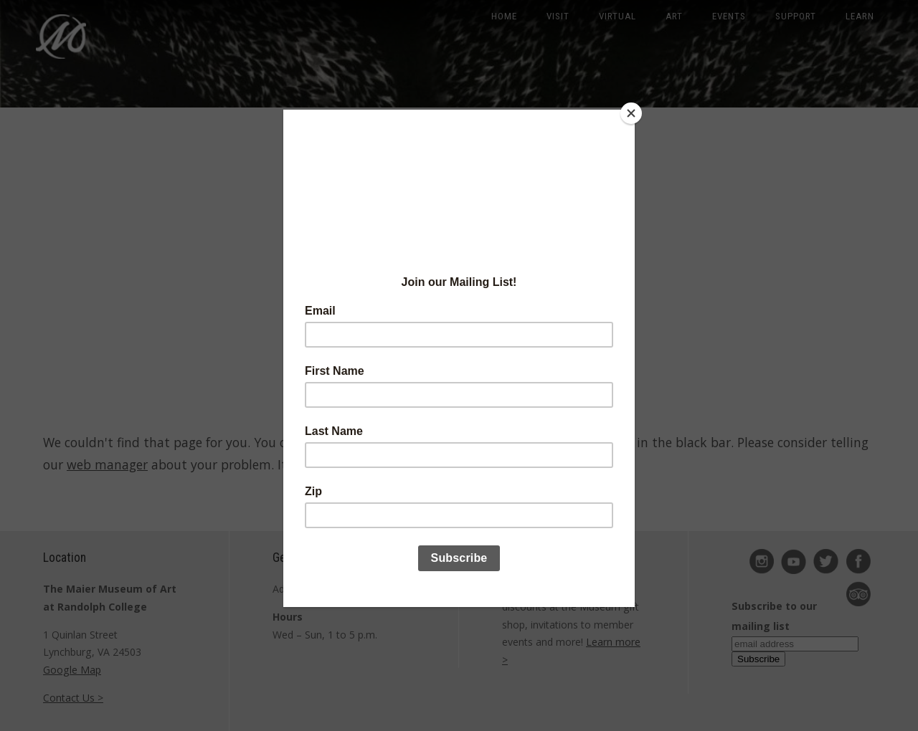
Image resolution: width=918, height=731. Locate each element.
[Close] (631, 113)
